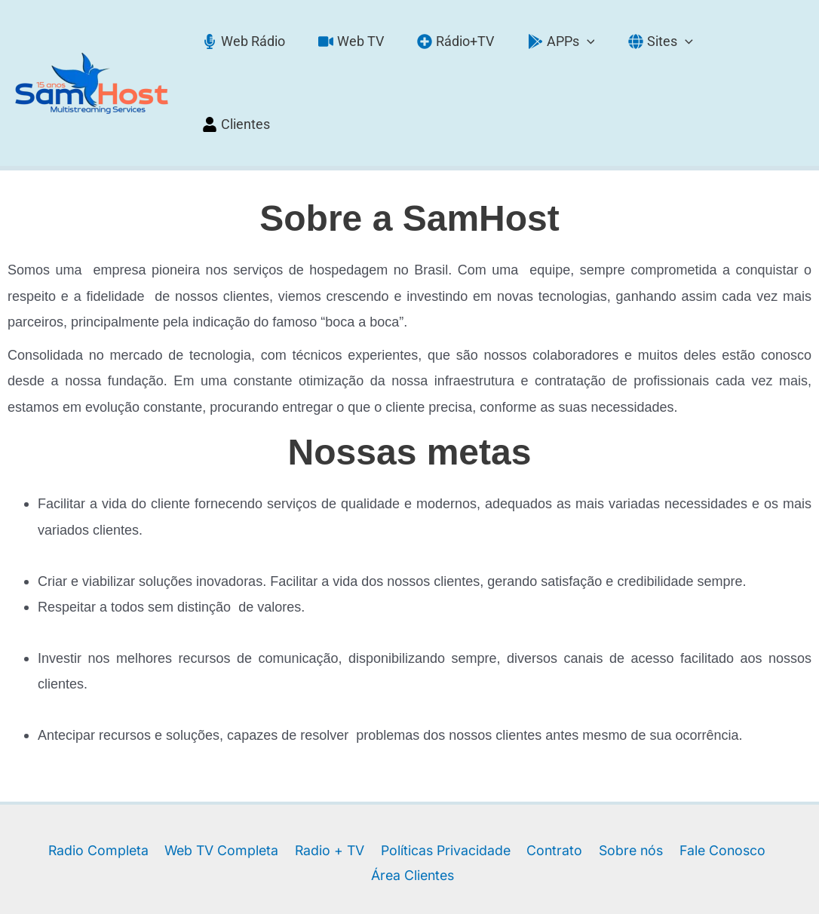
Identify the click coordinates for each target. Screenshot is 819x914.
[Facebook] (391, 885)
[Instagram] (427, 885)
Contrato (506, 774)
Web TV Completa (175, 774)
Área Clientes (775, 774)
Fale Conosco (673, 774)
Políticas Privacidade (398, 774)
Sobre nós (581, 774)
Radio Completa (52, 774)
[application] (588, 44)
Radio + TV (282, 774)
